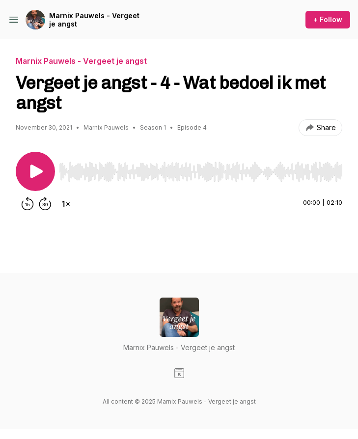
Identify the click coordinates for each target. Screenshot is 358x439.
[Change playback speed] (66, 204)
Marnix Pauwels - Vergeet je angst (94, 19)
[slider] (200, 172)
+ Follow (327, 19)
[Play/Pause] (35, 171)
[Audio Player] (200, 169)
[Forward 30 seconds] (45, 204)
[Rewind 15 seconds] (27, 204)
